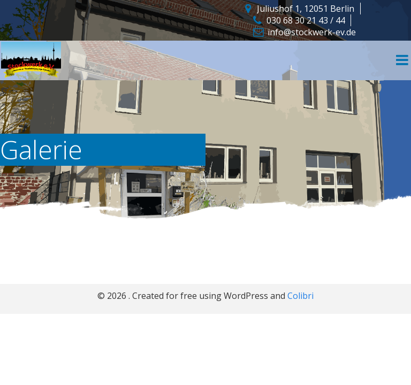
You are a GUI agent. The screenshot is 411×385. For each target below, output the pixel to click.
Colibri (300, 296)
